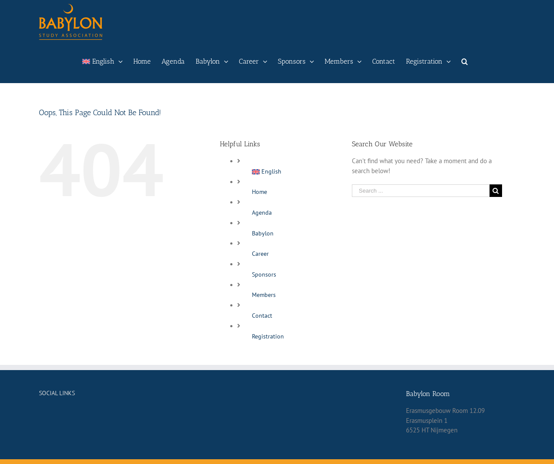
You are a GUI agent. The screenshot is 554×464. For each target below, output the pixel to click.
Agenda (262, 212)
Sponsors (264, 274)
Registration (268, 336)
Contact (262, 315)
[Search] (464, 61)
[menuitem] (102, 61)
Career (260, 254)
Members (264, 295)
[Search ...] (421, 190)
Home (259, 192)
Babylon (263, 233)
